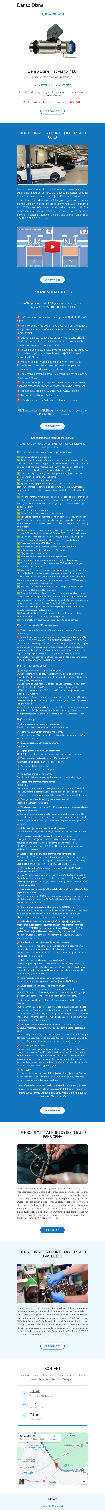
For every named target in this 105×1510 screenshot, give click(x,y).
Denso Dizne (30, 5)
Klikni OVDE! (75, 102)
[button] (22, 166)
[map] (52, 1394)
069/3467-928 (53, 14)
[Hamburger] (100, 4)
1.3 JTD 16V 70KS (52, 1505)
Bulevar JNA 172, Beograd (52, 85)
